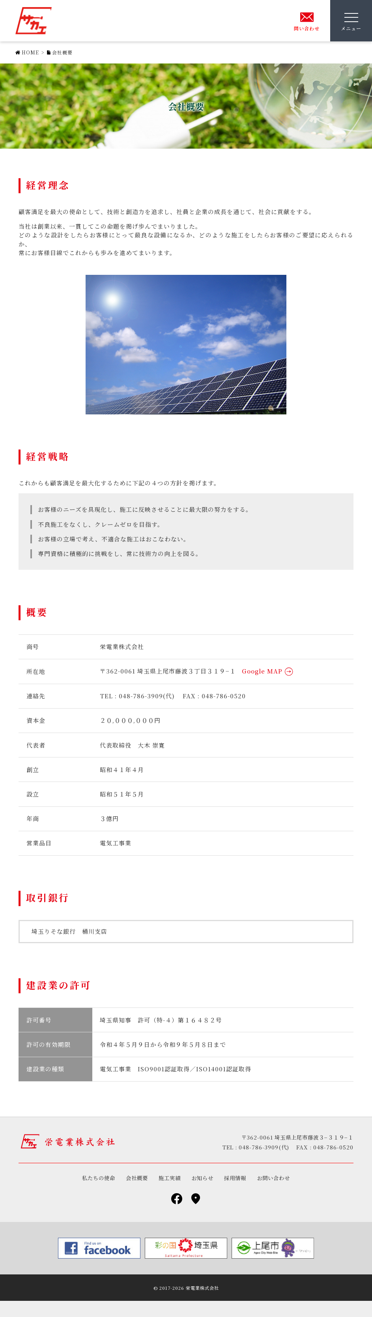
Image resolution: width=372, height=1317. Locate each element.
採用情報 (235, 1178)
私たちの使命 (98, 1178)
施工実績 (170, 1178)
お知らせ (202, 1178)
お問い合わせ (273, 1178)
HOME (30, 52)
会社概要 (137, 1178)
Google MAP (267, 671)
